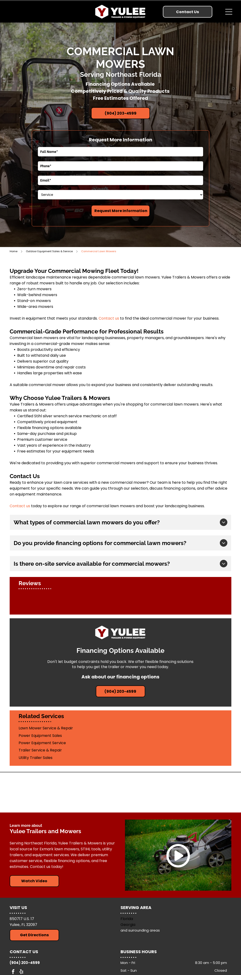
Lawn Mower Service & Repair (46, 728)
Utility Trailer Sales (35, 757)
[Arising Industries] (34, 792)
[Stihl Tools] (91, 792)
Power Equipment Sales (40, 735)
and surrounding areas (140, 930)
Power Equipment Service (42, 743)
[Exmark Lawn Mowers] (149, 792)
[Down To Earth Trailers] (207, 792)
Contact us (109, 318)
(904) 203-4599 (25, 962)
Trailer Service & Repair (40, 750)
